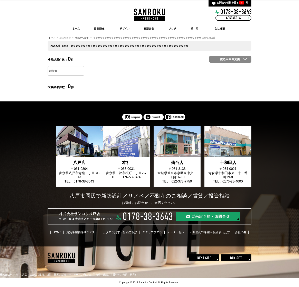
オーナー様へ (176, 232)
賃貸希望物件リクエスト (82, 232)
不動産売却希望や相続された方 (210, 232)
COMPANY (220, 28)
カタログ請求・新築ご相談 (120, 232)
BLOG (172, 28)
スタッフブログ (152, 232)
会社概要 (240, 232)
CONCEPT (99, 28)
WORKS (150, 28)
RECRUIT (195, 28)
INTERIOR (124, 28)
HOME (76, 28)
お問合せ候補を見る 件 (232, 2)
